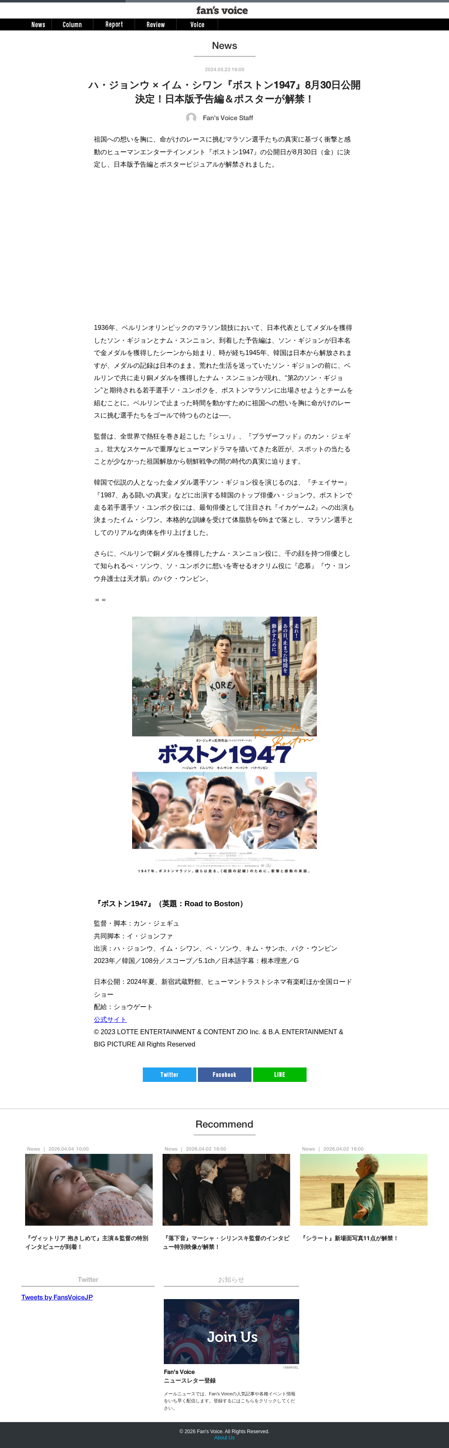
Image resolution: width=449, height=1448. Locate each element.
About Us (224, 1438)
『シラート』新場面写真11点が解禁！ (349, 1239)
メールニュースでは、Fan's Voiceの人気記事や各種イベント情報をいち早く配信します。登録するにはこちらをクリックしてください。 (230, 1401)
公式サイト (110, 1019)
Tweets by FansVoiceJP (57, 1298)
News (33, 1149)
